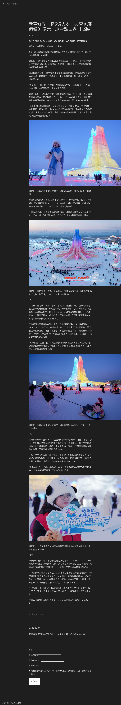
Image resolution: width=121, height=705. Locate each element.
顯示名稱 (33, 657)
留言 (31, 652)
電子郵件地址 (34, 663)
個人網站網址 (34, 668)
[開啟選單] (3, 4)
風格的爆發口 (12, 4)
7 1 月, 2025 (33, 36)
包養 (68, 291)
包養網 (67, 425)
